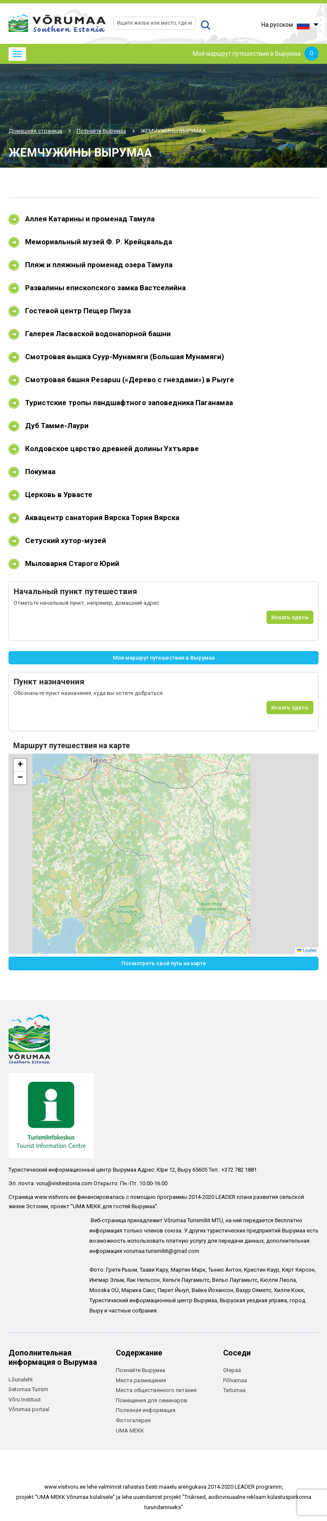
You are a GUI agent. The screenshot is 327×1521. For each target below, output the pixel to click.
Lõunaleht (21, 1379)
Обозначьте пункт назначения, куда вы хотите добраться (88, 693)
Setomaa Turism (28, 1389)
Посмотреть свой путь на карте (163, 963)
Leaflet (306, 950)
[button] (20, 765)
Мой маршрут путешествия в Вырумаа (255, 54)
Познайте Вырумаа (101, 131)
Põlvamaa (235, 1380)
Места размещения (141, 1380)
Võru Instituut (25, 1399)
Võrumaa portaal (29, 1409)
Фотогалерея (133, 1420)
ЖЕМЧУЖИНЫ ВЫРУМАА (173, 131)
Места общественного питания (156, 1390)
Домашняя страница (35, 131)
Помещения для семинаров (151, 1400)
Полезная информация (145, 1410)
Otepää (232, 1370)
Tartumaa (234, 1390)
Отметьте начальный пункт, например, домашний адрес (86, 603)
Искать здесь (290, 617)
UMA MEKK (130, 1430)
